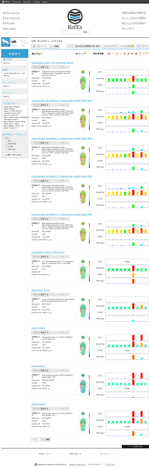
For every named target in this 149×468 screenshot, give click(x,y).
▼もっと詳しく (128, 28)
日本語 (13, 29)
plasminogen (38, 328)
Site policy (81, 464)
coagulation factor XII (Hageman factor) (53, 62)
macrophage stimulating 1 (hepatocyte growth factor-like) (62, 100)
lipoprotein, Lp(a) (41, 290)
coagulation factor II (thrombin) (48, 252)
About (45, 2)
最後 (57, 46)
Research (17, 2)
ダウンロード (142, 46)
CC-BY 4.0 (110, 464)
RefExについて (45, 454)
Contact (36, 2)
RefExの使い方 (75, 454)
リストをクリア (110, 46)
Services (27, 2)
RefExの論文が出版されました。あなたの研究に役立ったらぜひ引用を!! (134, 17)
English (6, 29)
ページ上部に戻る (135, 446)
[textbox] (72, 32)
